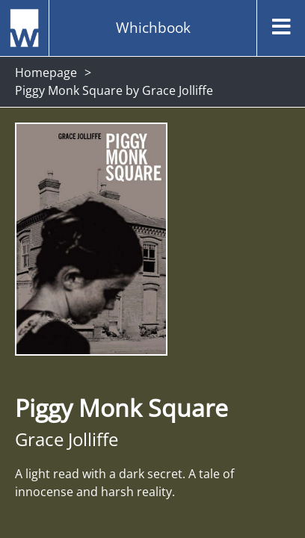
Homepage (46, 72)
